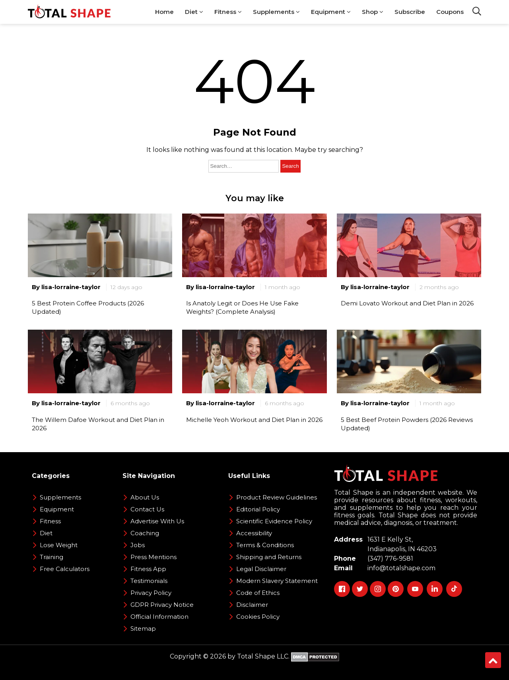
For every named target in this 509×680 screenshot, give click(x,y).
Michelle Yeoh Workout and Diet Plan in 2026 (254, 420)
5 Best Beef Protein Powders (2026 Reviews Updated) (407, 424)
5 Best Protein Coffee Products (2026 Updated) (88, 307)
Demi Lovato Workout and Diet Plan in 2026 (407, 303)
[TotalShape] (69, 12)
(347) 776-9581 (388, 558)
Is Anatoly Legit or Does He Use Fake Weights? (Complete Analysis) (242, 307)
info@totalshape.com (399, 568)
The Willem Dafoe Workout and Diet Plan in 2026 (98, 424)
